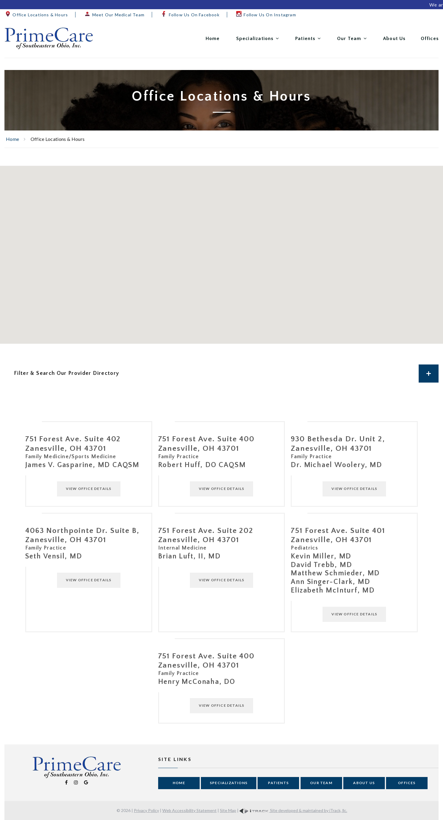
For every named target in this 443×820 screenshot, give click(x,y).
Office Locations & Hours (36, 14)
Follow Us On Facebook (190, 14)
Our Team (349, 38)
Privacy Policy (146, 810)
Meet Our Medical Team (114, 14)
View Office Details (89, 488)
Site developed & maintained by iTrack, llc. (293, 810)
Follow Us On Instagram (266, 14)
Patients (305, 38)
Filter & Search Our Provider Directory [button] (226, 373)
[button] (203, 235)
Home (213, 38)
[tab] (221, 373)
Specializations (255, 38)
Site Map (228, 810)
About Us (394, 38)
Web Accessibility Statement (189, 810)
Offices (430, 38)
